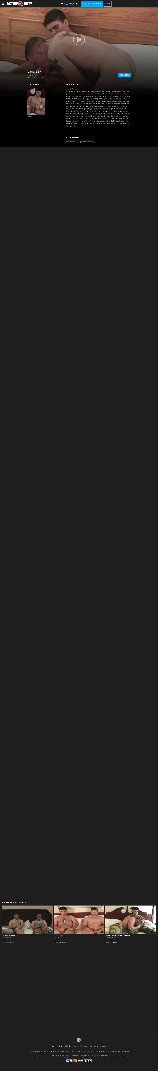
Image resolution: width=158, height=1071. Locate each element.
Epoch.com (40, 1057)
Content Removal (122, 1057)
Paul (59, 937)
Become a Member (92, 4)
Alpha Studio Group (86, 142)
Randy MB (112, 937)
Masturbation (71, 142)
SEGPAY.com (94, 1057)
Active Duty (7, 941)
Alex (30, 116)
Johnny (8, 937)
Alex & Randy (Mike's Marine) (118, 935)
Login (107, 4)
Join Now (124, 75)
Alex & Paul (59, 935)
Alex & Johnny (9, 935)
